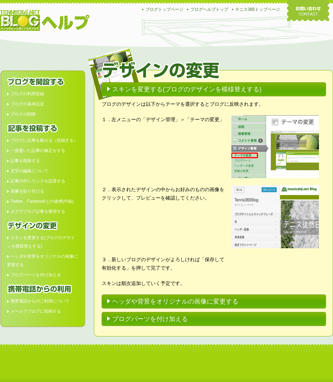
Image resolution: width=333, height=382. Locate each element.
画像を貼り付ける (27, 191)
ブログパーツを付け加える (36, 274)
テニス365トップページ (257, 9)
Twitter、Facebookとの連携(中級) (42, 201)
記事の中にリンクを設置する (38, 181)
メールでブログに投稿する (36, 311)
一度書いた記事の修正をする (38, 150)
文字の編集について (29, 170)
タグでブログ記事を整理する (38, 211)
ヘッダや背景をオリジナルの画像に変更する (175, 301)
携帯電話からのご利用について (40, 301)
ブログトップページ (164, 9)
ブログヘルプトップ (209, 9)
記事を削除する (25, 160)
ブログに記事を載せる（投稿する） (44, 140)
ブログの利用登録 (27, 93)
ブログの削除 (23, 114)
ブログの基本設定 (27, 104)
